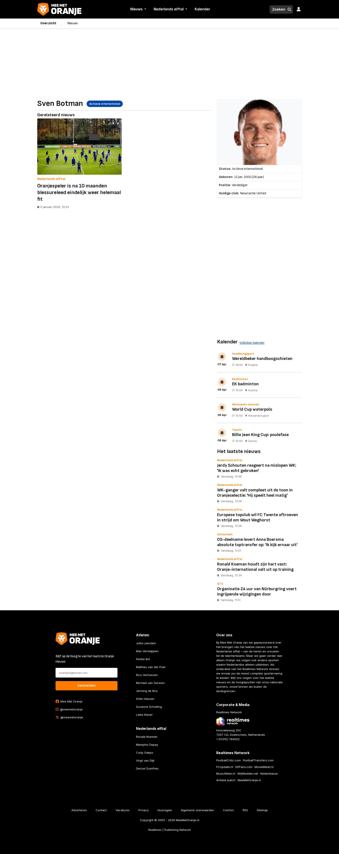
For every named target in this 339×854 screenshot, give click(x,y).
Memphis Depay (147, 744)
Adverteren (79, 810)
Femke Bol (143, 659)
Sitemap (262, 810)
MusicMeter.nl (225, 773)
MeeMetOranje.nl (249, 780)
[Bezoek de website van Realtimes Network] (232, 721)
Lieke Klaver (144, 714)
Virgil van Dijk (145, 760)
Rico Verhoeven (147, 675)
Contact (101, 810)
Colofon (228, 810)
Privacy (143, 810)
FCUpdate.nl (224, 767)
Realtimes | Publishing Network (169, 830)
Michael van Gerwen (150, 683)
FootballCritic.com (228, 760)
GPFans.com (243, 767)
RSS (245, 810)
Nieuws (136, 9)
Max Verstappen (147, 651)
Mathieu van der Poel (150, 667)
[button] (144, 9)
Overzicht (48, 23)
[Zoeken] (277, 9)
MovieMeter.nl (264, 767)
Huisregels (164, 810)
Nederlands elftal (169, 9)
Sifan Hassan (145, 698)
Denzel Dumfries (147, 768)
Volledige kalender (251, 343)
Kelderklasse (269, 773)
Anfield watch (225, 780)
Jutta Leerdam (146, 643)
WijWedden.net (247, 773)
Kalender (202, 9)
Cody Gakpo (144, 752)
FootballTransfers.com (258, 760)
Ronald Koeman (146, 736)
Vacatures (122, 810)
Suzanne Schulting (149, 706)
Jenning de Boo (147, 691)
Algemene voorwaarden (197, 810)
